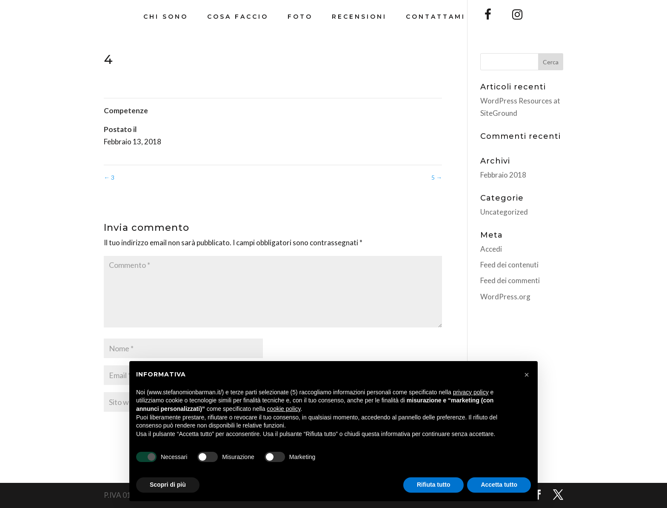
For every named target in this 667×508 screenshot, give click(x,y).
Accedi (491, 248)
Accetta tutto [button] (499, 484)
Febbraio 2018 (503, 174)
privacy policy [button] (471, 392)
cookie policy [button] (283, 408)
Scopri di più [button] (168, 484)
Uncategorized (504, 211)
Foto (300, 17)
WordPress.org (505, 296)
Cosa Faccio (237, 17)
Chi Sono (165, 17)
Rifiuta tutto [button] (433, 484)
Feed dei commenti (510, 280)
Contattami (435, 17)
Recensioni (359, 17)
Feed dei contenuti (509, 264)
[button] (526, 375)
